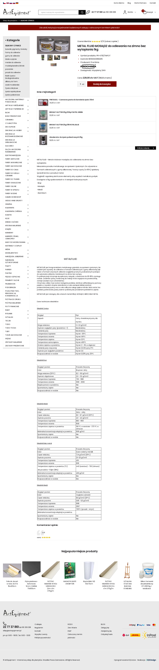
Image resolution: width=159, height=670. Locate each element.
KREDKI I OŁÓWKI (11, 222)
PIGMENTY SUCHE (12, 280)
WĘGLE (8, 338)
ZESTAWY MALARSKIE (13, 342)
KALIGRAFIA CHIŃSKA (13, 211)
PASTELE (8, 273)
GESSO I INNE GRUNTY (13, 200)
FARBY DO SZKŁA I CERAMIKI (12, 174)
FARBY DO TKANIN (12, 179)
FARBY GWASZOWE (13, 183)
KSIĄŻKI (8, 229)
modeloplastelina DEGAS (14, 66)
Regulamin (39, 627)
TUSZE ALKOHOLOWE (13, 335)
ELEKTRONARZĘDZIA (13, 155)
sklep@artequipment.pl (12, 630)
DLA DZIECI (9, 146)
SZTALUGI (9, 317)
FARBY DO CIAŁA (11, 169)
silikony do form (11, 81)
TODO (7, 324)
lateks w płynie (11, 59)
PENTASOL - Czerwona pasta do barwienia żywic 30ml (71, 100)
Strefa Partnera (140, 3)
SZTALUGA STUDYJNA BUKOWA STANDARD (128, 585)
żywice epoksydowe (13, 91)
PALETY (8, 266)
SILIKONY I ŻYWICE (13, 45)
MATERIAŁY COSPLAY (13, 246)
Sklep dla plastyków (10, 20)
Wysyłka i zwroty (41, 634)
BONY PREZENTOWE (13, 116)
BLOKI (7, 112)
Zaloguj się (105, 627)
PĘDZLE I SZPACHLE (12, 277)
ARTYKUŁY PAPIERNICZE (14, 109)
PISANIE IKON (10, 284)
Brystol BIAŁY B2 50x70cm (89, 582)
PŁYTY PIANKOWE (12, 306)
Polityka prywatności (43, 637)
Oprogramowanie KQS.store (125, 660)
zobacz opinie (111, 41)
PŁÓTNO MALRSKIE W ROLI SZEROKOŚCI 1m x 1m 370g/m (108, 585)
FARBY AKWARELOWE (13, 162)
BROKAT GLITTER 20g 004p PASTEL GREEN (66, 112)
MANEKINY (9, 233)
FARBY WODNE (11, 193)
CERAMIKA (9, 119)
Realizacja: (146, 660)
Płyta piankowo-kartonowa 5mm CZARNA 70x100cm (31, 585)
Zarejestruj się (106, 631)
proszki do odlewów (12, 72)
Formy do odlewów (12, 52)
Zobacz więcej (145, 148)
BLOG (103, 624)
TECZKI (8, 321)
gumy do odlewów (12, 56)
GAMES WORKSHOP (13, 197)
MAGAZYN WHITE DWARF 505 (69, 582)
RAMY (7, 310)
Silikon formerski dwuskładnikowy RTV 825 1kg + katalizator (147, 585)
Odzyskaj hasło (107, 634)
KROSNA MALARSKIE (13, 225)
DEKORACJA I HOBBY (13, 130)
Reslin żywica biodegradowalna (12, 77)
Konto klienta (119, 3)
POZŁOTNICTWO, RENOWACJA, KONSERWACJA (12, 293)
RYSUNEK (8, 313)
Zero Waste (72, 627)
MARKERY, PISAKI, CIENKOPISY (11, 237)
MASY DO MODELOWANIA (15, 242)
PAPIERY (8, 269)
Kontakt (153, 3)
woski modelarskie (12, 85)
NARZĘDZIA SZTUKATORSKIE (11, 261)
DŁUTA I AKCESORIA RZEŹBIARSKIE (13, 150)
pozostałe (9, 69)
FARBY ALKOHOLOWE (13, 166)
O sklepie (38, 624)
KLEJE (7, 218)
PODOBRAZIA (10, 287)
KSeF (69, 631)
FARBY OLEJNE (10, 186)
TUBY (7, 331)
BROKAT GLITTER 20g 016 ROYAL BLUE (64, 124)
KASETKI (8, 215)
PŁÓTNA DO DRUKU (12, 299)
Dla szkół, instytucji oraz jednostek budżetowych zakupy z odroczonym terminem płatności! (79, 27)
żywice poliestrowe (12, 95)
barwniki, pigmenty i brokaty (16, 49)
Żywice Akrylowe (11, 88)
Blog (129, 3)
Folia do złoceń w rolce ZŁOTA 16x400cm (12, 583)
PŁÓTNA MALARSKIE (13, 303)
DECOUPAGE (10, 127)
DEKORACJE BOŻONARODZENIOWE (14, 135)
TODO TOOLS (10, 328)
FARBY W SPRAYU (12, 190)
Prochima (95, 62)
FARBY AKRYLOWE (12, 159)
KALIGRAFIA (9, 208)
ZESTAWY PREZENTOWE (14, 346)
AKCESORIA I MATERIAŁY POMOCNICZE (14, 100)
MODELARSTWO (11, 253)
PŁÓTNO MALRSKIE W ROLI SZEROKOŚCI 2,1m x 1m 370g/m (50, 586)
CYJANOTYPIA (11, 123)
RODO (70, 624)
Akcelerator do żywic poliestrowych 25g (65, 137)
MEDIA (7, 249)
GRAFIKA (8, 204)
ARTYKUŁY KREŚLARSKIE (14, 105)
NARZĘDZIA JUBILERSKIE (14, 256)
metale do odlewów (13, 62)
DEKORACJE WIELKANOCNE (11, 141)
